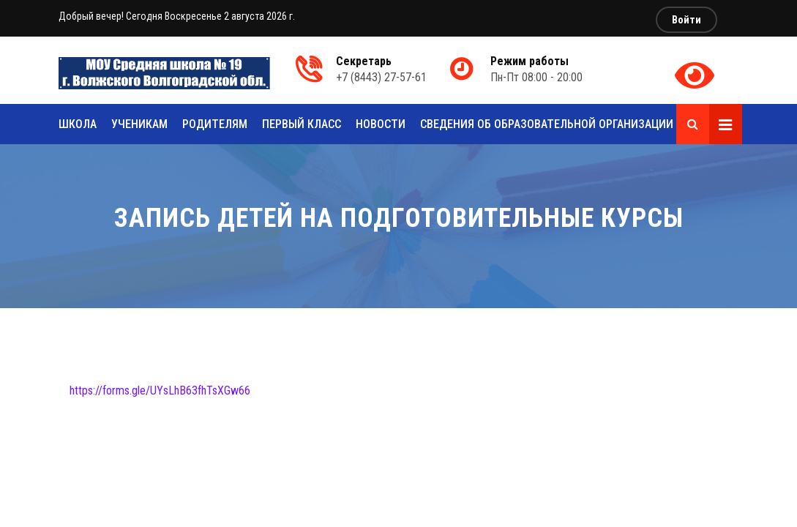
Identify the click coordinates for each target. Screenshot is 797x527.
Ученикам (139, 124)
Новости (380, 124)
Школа (78, 124)
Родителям (214, 124)
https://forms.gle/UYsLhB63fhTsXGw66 (160, 390)
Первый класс (301, 124)
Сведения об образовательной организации (546, 124)
